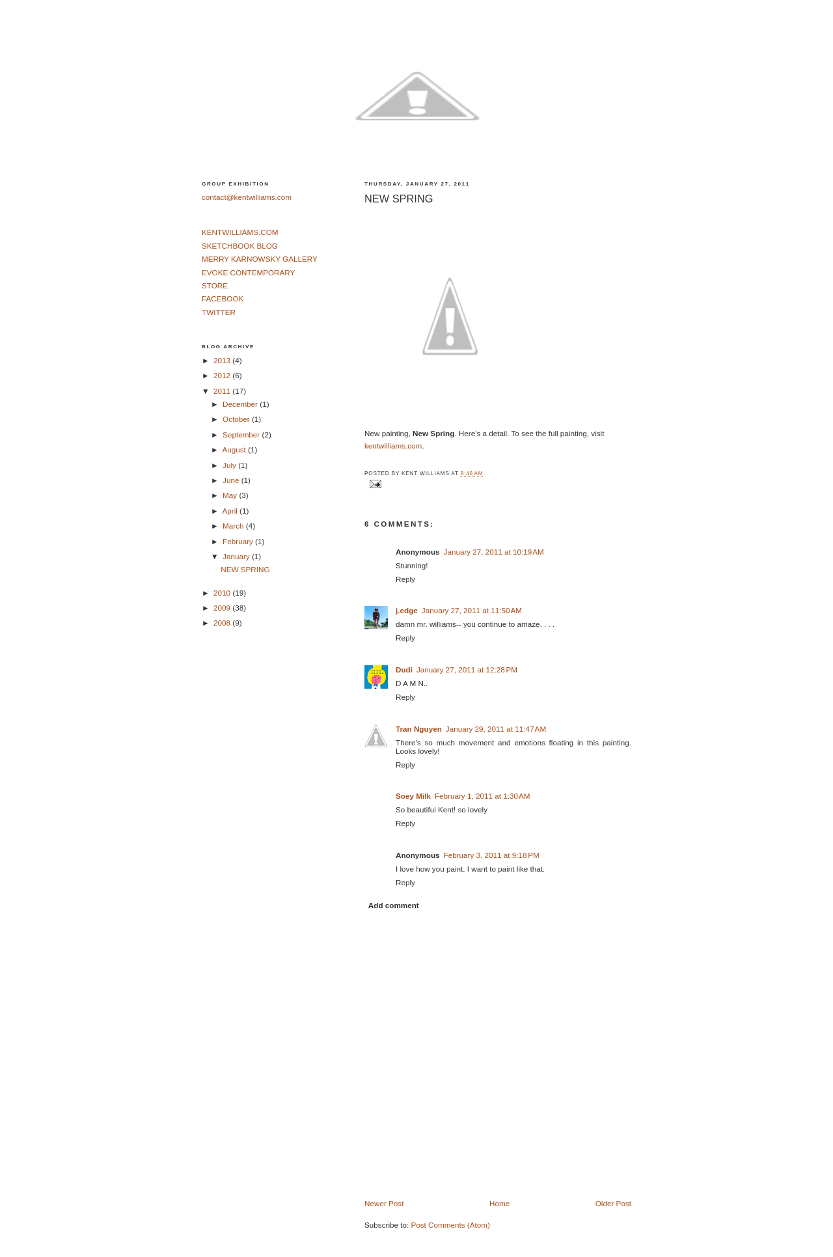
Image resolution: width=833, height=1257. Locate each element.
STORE (215, 285)
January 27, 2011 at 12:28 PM (466, 669)
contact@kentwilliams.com (247, 197)
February (239, 541)
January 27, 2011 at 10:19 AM (494, 551)
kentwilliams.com (393, 445)
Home (499, 1203)
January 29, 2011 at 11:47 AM (496, 729)
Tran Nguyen (419, 729)
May (231, 495)
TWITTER (219, 312)
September (242, 434)
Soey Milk (413, 796)
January (237, 556)
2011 (222, 391)
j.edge (407, 610)
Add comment (393, 905)
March (234, 525)
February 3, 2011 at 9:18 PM (491, 855)
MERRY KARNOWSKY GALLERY (260, 259)
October (237, 419)
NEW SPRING (398, 198)
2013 (222, 360)
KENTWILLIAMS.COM (240, 232)
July (230, 465)
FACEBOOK (222, 298)
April (230, 510)
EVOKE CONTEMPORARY (248, 272)
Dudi (404, 669)
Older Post (613, 1203)
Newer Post (383, 1203)
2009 (222, 607)
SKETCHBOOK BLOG (240, 246)
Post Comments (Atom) (450, 1225)
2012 (222, 375)
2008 (222, 622)
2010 (222, 592)
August (235, 449)
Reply (405, 579)
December (241, 404)
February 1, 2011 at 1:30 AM (482, 796)
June (232, 480)
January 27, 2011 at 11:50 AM (472, 610)
